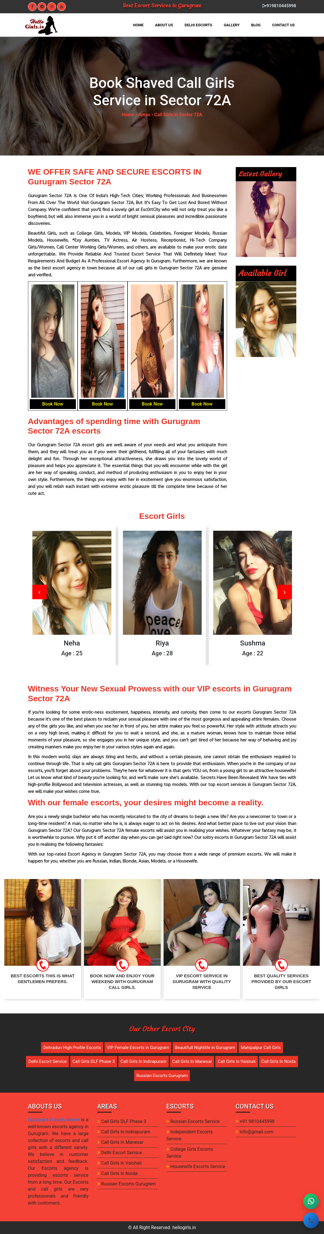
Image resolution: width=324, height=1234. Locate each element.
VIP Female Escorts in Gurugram (138, 1047)
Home (128, 114)
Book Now (52, 404)
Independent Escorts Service (189, 1135)
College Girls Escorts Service (189, 1152)
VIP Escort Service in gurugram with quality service (202, 981)
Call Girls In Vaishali (237, 1061)
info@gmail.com (257, 1132)
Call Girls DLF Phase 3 (93, 1061)
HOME (141, 24)
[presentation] (39, 592)
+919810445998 (279, 5)
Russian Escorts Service (195, 1121)
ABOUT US (164, 25)
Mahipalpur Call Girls (261, 1047)
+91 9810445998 (257, 1121)
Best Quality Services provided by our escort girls (281, 981)
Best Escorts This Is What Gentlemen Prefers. (42, 978)
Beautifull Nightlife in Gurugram (205, 1047)
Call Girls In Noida (278, 1061)
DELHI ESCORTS (198, 25)
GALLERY (231, 25)
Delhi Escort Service (47, 1061)
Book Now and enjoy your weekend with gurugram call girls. (122, 981)
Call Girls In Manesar (192, 1061)
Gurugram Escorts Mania (54, 1119)
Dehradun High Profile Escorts (72, 1047)
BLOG (256, 25)
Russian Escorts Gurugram (162, 1075)
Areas (144, 114)
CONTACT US (283, 25)
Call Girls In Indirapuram (143, 1061)
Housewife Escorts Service (198, 1166)
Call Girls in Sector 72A (178, 114)
